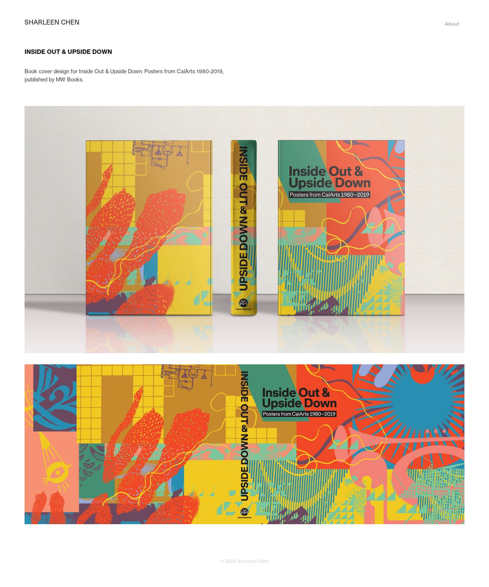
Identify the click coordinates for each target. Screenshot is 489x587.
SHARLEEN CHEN (52, 21)
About (452, 23)
